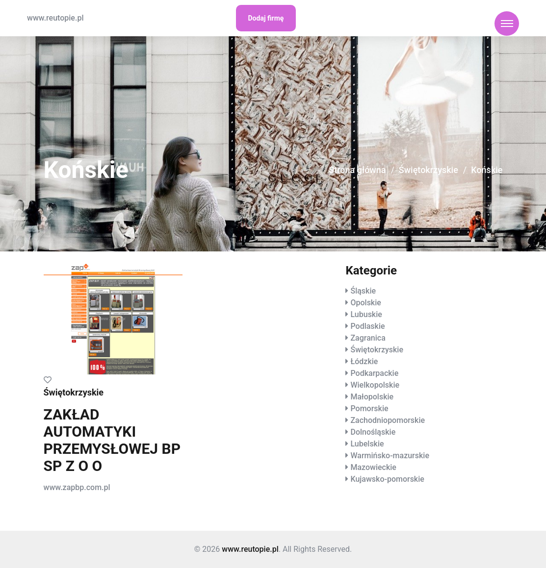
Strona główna (357, 170)
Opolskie (365, 302)
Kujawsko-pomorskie (387, 479)
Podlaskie (367, 326)
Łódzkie (364, 361)
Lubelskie (367, 443)
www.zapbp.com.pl (77, 487)
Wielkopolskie (374, 385)
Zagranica (367, 338)
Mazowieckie (373, 467)
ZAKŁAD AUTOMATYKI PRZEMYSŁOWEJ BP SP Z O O (112, 440)
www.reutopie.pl (55, 18)
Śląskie (363, 291)
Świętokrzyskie (428, 170)
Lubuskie (366, 314)
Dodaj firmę (266, 18)
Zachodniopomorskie (387, 420)
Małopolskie (371, 396)
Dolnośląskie (372, 432)
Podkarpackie (374, 373)
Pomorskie (369, 408)
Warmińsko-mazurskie (389, 455)
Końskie (486, 170)
